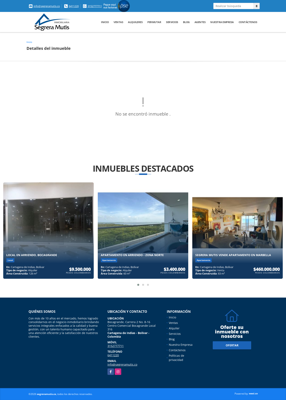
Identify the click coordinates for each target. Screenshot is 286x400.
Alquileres (135, 22)
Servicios (172, 22)
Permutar (154, 22)
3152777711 (95, 6)
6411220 (74, 6)
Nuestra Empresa (222, 22)
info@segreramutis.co (47, 6)
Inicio (105, 22)
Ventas (118, 22)
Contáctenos (248, 22)
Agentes (200, 22)
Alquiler (174, 328)
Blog (186, 22)
